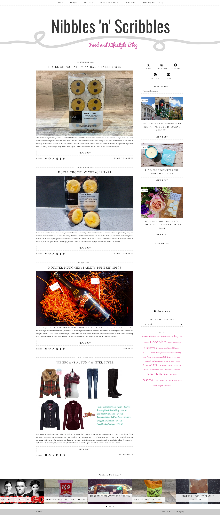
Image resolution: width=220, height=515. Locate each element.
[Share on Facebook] (50, 158)
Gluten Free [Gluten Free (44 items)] (169, 357)
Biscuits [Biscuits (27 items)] (160, 336)
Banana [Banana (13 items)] (153, 336)
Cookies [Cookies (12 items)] (159, 348)
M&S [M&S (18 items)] (164, 366)
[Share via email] (46, 158)
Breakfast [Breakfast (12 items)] (167, 336)
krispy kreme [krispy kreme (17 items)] (169, 361)
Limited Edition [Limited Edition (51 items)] (152, 365)
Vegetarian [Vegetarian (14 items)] (167, 385)
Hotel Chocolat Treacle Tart (85, 172)
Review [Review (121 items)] (147, 380)
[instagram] (162, 66)
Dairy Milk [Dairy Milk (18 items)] (171, 348)
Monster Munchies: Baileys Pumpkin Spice (85, 267)
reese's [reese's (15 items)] (175, 375)
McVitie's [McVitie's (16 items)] (155, 370)
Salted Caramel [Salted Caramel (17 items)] (159, 381)
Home (60, 3)
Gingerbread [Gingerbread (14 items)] (158, 357)
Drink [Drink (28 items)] (168, 352)
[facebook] (175, 66)
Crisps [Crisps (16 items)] (164, 348)
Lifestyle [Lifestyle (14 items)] (177, 361)
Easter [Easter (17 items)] (173, 353)
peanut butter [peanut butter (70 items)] (155, 374)
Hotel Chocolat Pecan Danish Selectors (84, 67)
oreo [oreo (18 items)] (173, 370)
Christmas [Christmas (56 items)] (150, 348)
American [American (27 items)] (146, 336)
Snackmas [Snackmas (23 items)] (178, 380)
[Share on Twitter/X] (53, 158)
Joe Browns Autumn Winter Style (85, 362)
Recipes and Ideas (153, 3)
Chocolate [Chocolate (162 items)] (158, 342)
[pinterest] (155, 76)
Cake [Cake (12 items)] (180, 336)
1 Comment (127, 348)
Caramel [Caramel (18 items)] (146, 343)
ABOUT (73, 3)
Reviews (88, 3)
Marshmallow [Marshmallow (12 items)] (148, 369)
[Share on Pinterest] (57, 158)
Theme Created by (172, 512)
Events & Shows (109, 3)
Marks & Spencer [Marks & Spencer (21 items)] (174, 366)
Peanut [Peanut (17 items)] (177, 370)
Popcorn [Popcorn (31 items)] (168, 374)
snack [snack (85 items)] (169, 380)
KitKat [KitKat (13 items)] (161, 361)
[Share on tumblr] (60, 158)
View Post (85, 153)
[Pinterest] (151, 256)
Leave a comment (123, 158)
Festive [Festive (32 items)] (150, 357)
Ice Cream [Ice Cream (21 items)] (154, 361)
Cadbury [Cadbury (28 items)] (174, 336)
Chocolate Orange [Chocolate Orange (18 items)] (174, 343)
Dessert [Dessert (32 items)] (153, 352)
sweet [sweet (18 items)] (155, 385)
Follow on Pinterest (162, 311)
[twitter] (148, 66)
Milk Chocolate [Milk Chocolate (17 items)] (165, 370)
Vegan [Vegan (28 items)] (160, 385)
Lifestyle (130, 3)
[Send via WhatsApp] (64, 158)
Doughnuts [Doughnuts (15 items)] (161, 353)
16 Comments (126, 454)
